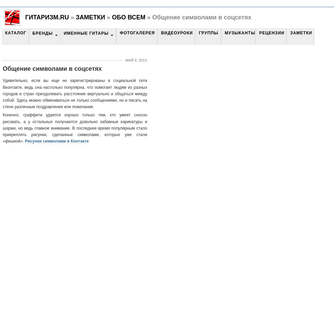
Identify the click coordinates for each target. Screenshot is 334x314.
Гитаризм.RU (47, 17)
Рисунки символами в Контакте (57, 141)
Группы (208, 33)
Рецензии (271, 33)
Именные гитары (86, 33)
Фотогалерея (137, 33)
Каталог (15, 33)
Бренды (42, 33)
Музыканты (240, 33)
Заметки (90, 17)
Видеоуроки (177, 33)
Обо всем (128, 17)
